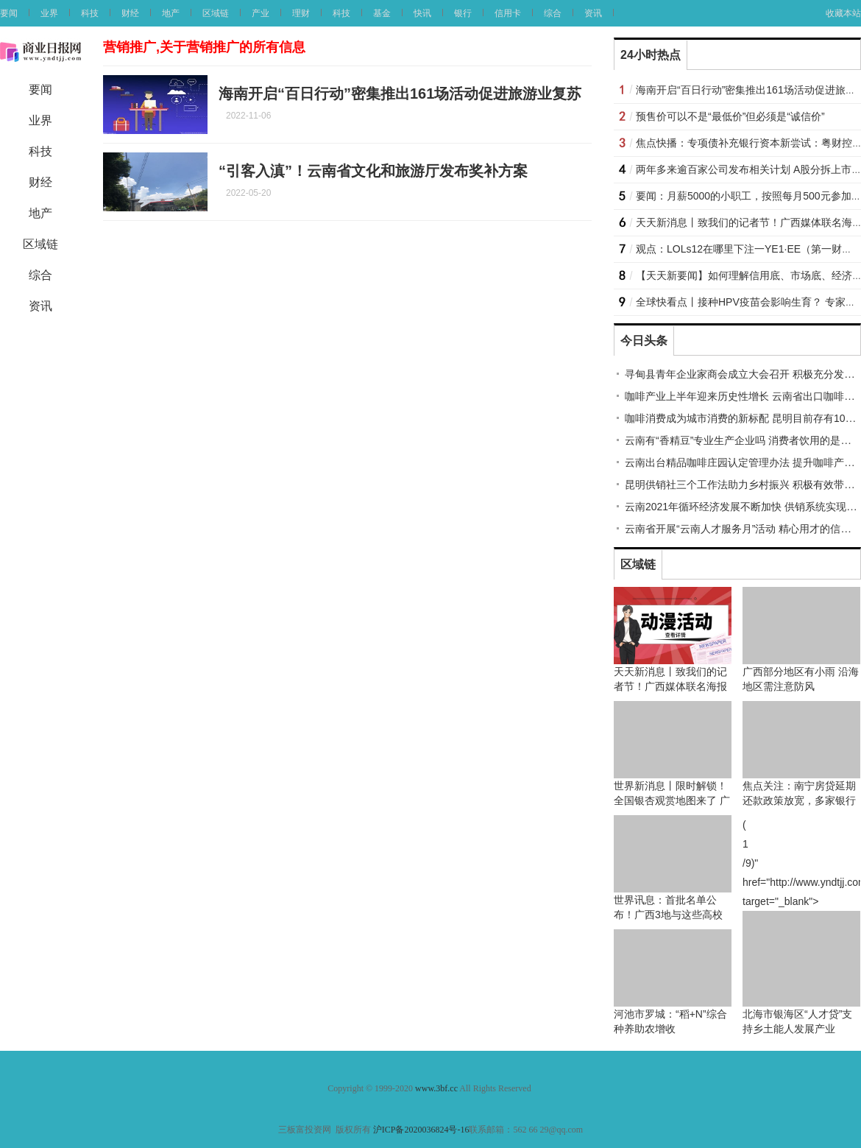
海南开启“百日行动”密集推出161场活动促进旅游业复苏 (400, 93)
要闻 (9, 13)
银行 (463, 13)
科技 (90, 13)
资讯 (593, 13)
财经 (130, 13)
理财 (301, 13)
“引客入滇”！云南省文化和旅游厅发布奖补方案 (373, 171)
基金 (382, 13)
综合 (552, 13)
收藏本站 (843, 13)
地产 (171, 13)
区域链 (215, 13)
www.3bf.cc (436, 1088)
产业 (260, 13)
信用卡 (508, 13)
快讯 (422, 13)
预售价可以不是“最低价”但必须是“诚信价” (730, 116)
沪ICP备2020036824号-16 (421, 1129)
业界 (49, 13)
